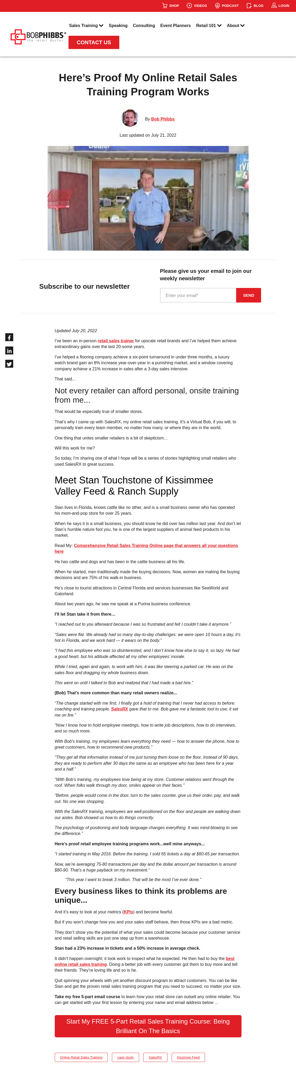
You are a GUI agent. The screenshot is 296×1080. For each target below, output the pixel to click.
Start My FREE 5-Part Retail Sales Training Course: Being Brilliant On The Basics (148, 1026)
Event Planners (175, 25)
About (236, 26)
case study (125, 1057)
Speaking (118, 25)
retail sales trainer (116, 341)
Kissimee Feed (188, 1057)
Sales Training (86, 26)
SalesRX (119, 709)
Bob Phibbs (163, 119)
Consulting (144, 25)
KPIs (128, 912)
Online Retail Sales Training (81, 1057)
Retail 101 (209, 26)
